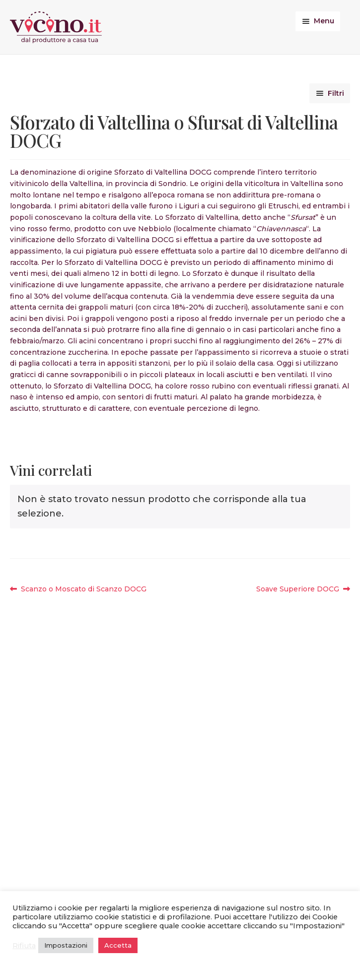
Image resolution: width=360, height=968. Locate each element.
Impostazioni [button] (65, 945)
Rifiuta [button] (24, 945)
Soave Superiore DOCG (297, 589)
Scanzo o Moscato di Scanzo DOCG (83, 589)
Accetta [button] (118, 945)
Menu (324, 20)
